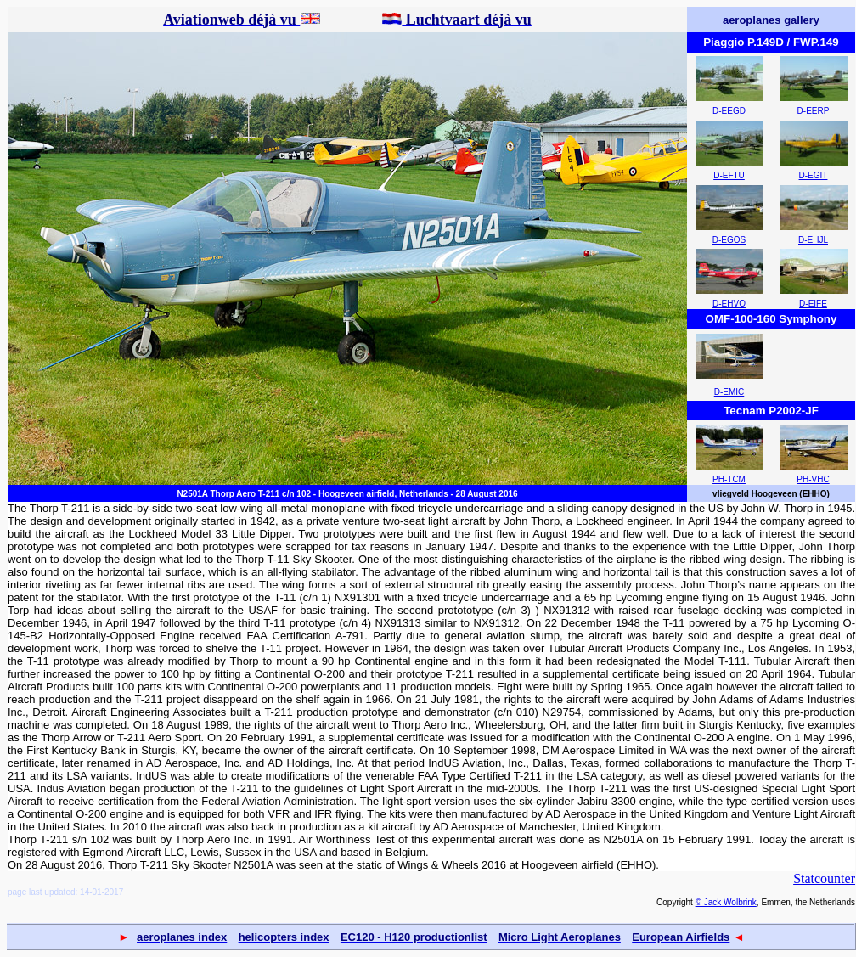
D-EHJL (813, 240)
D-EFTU (729, 175)
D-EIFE (813, 303)
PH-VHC (813, 479)
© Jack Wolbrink (726, 902)
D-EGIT (813, 175)
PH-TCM (729, 479)
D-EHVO (729, 303)
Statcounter (824, 878)
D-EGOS (729, 240)
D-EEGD (729, 110)
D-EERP (813, 110)
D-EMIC (729, 392)
